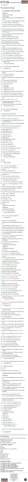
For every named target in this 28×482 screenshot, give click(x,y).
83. (1, 174)
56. (1, 125)
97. (1, 200)
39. (1, 87)
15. (1, 40)
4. (1, 217)
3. (1, 215)
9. (1, 26)
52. (1, 115)
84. (1, 175)
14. (1, 38)
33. (1, 77)
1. (1, 210)
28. (1, 66)
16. (1, 41)
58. (1, 129)
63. (1, 137)
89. (1, 186)
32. (1, 75)
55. (1, 123)
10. (1, 28)
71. (1, 151)
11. (1, 30)
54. (1, 120)
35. (1, 81)
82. (1, 172)
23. (1, 54)
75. (1, 159)
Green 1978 (2, 438)
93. (1, 193)
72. (1, 153)
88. (1, 183)
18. (1, 44)
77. (1, 162)
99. (1, 203)
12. (1, 33)
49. (1, 108)
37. (1, 85)
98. (1, 202)
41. (1, 91)
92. (1, 191)
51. (1, 113)
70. (1, 149)
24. (1, 56)
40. (1, 89)
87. (1, 181)
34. (1, 80)
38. (1, 325)
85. (1, 177)
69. (1, 147)
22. (1, 53)
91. (1, 189)
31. (1, 74)
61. (1, 134)
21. (1, 51)
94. (1, 195)
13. (1, 36)
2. (1, 212)
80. (1, 169)
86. (1, 179)
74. (1, 156)
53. (1, 118)
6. (1, 20)
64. (1, 139)
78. (1, 165)
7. (1, 22)
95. (1, 197)
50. (1, 110)
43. (1, 94)
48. (1, 105)
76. (1, 161)
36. (1, 83)
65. (1, 140)
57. (1, 127)
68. (1, 145)
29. (1, 68)
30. (1, 71)
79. (1, 167)
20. (1, 49)
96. (1, 198)
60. (1, 132)
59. (1, 131)
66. (1, 142)
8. (1, 24)
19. (1, 48)
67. (1, 144)
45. (1, 99)
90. (1, 188)
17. (1, 43)
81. (1, 170)
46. (1, 101)
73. (1, 155)
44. (1, 96)
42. (1, 92)
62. (1, 136)
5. (1, 17)
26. (1, 60)
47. (1, 104)
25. (1, 58)
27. (1, 63)
